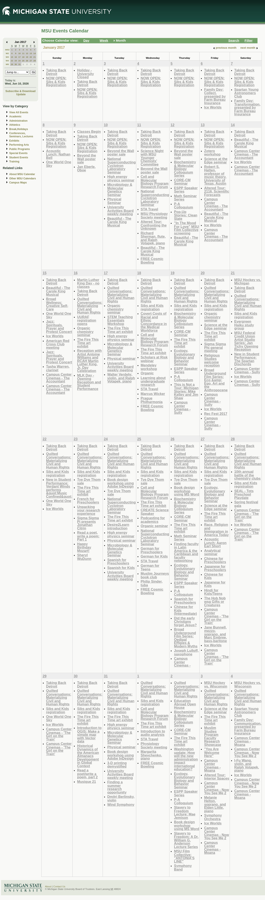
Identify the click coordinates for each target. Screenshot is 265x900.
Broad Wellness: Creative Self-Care (57, 304)
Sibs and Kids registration (152, 307)
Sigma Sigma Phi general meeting (215, 347)
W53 (7, 49)
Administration (18, 120)
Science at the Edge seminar (216, 160)
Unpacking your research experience (88, 510)
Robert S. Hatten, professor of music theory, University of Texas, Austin (215, 175)
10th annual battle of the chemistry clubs (247, 475)
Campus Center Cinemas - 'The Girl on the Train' (216, 616)
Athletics (14, 124)
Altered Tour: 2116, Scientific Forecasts (216, 191)
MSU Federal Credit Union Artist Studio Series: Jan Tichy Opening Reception (246, 341)
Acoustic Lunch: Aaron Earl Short (215, 542)
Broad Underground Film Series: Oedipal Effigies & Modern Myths (186, 637)
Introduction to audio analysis (153, 733)
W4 (7, 60)
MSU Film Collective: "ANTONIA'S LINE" (184, 856)
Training (14, 161)
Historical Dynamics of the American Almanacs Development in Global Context (88, 756)
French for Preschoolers (88, 500)
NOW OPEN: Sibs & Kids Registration (56, 81)
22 (12, 60)
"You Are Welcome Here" (211, 752)
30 (16, 64)
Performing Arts (19, 144)
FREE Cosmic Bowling (152, 260)
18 (23, 57)
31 (19, 64)
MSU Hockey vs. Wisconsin (215, 684)
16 (16, 57)
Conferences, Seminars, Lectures (21, 135)
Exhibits (14, 140)
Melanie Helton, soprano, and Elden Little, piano (215, 804)
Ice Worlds (213, 107)
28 (34, 60)
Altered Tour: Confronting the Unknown (154, 225)
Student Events (18, 157)
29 (12, 64)
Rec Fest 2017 (215, 414)
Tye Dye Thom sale (88, 481)
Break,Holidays (18, 129)
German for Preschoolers (152, 550)
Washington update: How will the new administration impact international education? (186, 759)
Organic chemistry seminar (85, 331)
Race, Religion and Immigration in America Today (216, 530)
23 (16, 60)
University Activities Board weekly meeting (120, 210)
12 (27, 53)
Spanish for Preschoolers (118, 561)
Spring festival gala (246, 504)
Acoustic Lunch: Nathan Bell (58, 154)
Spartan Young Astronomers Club (246, 93)
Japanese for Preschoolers (215, 568)
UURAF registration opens (86, 320)
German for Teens (150, 567)
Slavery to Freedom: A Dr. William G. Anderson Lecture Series (186, 840)
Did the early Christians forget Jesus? (185, 621)
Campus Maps (18, 182)
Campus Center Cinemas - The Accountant (216, 204)
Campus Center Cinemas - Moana (212, 765)
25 (23, 60)
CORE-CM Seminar (182, 182)
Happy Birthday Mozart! (84, 547)
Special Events (18, 153)
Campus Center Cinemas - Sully (182, 407)
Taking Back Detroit (56, 72)
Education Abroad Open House (185, 704)
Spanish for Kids (121, 568)
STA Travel (149, 209)
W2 (7, 53)
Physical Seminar (114, 201)
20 (31, 57)
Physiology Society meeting (154, 745)
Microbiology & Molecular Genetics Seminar (119, 190)
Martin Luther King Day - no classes (88, 283)
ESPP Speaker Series (186, 190)
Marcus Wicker (153, 394)
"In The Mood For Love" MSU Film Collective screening (186, 228)
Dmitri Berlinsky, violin (121, 798)
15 (12, 57)
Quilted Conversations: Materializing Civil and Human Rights (89, 305)
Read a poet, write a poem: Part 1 (88, 536)
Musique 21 (86, 782)
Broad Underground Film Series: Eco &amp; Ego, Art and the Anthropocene (216, 380)
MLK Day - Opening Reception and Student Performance (89, 382)
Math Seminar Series (185, 197)
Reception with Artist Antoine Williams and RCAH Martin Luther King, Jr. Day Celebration (89, 361)
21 (34, 57)
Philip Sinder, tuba (152, 583)
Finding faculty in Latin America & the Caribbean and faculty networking (186, 552)
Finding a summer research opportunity (117, 787)
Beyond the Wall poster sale (86, 158)
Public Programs (19, 149)
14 (34, 53)
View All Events (18, 112)
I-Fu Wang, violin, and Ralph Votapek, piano (246, 765)
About (48, 886)
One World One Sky (58, 164)
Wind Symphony (120, 804)
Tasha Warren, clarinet (58, 368)
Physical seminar (121, 358)
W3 (7, 57)
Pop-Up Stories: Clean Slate (185, 215)
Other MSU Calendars (22, 178)
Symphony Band (183, 867)
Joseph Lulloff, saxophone (186, 652)
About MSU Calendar (22, 174)
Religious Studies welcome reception (212, 360)
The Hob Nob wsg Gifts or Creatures (215, 601)
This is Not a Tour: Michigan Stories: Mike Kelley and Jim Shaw (186, 391)
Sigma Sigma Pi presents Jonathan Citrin (88, 523)
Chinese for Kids (213, 576)
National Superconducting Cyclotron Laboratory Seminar (121, 165)
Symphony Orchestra (213, 817)
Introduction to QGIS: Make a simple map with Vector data (89, 734)
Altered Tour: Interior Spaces (216, 777)
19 (27, 57)
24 (19, 60)
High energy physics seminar (121, 178)
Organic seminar (154, 526)
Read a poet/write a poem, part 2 (87, 773)
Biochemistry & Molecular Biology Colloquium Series (185, 168)
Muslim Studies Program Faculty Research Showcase (212, 736)
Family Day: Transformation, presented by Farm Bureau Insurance (247, 107)
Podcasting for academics (153, 519)
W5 (7, 64)
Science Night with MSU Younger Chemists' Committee (152, 157)
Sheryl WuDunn (84, 557)
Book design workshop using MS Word (186, 491)
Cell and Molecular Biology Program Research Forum (155, 182)
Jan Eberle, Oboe (86, 168)
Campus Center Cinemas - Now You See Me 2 (216, 788)
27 (31, 60)
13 (31, 53)
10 (19, 53)
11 (23, 53)
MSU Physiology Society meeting (154, 215)
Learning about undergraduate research (153, 381)
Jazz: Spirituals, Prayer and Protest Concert (59, 326)
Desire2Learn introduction (118, 526)
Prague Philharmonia (152, 400)
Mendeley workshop (149, 367)
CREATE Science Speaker (155, 512)
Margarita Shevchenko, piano (151, 755)
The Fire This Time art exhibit (88, 342)
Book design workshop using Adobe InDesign (120, 483)
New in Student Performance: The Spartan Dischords (246, 359)
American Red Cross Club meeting (57, 344)
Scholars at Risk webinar (154, 359)
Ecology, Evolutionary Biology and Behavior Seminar (184, 357)
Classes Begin (89, 131)
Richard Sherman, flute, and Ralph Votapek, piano (153, 238)
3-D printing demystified (117, 764)
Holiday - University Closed (85, 73)
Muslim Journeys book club (155, 575)
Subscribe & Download (20, 91)
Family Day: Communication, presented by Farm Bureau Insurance (248, 726)
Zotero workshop (212, 152)
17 (19, 57)
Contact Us (59, 886)
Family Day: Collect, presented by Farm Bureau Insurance (215, 96)
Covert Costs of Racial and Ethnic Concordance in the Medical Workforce (154, 322)
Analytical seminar (212, 552)
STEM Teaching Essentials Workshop (120, 320)
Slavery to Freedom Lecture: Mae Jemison (184, 812)
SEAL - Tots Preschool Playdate (244, 494)
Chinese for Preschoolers (215, 560)
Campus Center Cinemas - (182, 661)
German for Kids (154, 556)
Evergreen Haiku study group (244, 324)
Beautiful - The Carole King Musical (119, 221)
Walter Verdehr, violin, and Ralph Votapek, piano (121, 377)
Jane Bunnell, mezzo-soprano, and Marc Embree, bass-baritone (215, 634)
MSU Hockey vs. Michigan (247, 281)
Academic (15, 116)
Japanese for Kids (215, 584)
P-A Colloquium (183, 205)
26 (27, 60)
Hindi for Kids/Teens (213, 592)
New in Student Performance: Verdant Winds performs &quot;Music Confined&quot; (59, 488)
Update (21, 94)
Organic (147, 373)
